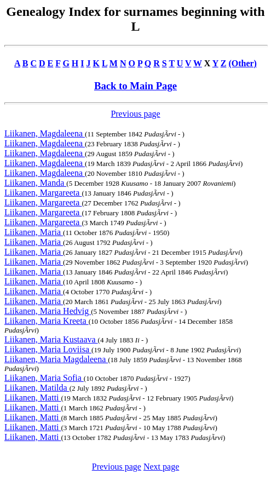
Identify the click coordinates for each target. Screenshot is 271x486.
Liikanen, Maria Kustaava (51, 339)
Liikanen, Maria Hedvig (47, 311)
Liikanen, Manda (35, 182)
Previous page (135, 113)
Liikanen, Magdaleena (44, 133)
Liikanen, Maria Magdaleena (56, 359)
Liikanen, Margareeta (43, 192)
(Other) (242, 63)
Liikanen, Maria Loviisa (47, 349)
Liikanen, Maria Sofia (44, 377)
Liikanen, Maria (33, 232)
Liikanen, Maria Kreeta (46, 320)
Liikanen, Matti (32, 397)
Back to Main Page (135, 86)
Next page (161, 466)
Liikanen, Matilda (37, 387)
